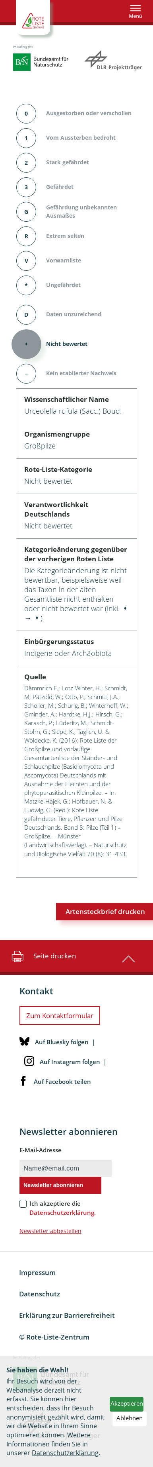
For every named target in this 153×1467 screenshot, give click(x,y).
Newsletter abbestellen (50, 1231)
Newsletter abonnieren (53, 1185)
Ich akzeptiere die (62, 1207)
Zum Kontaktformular (59, 1015)
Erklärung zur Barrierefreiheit (67, 1315)
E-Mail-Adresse (40, 1150)
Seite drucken (43, 956)
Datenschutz (39, 1293)
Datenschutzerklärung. (62, 1212)
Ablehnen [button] (129, 1418)
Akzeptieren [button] (126, 1403)
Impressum (37, 1272)
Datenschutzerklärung (65, 1452)
